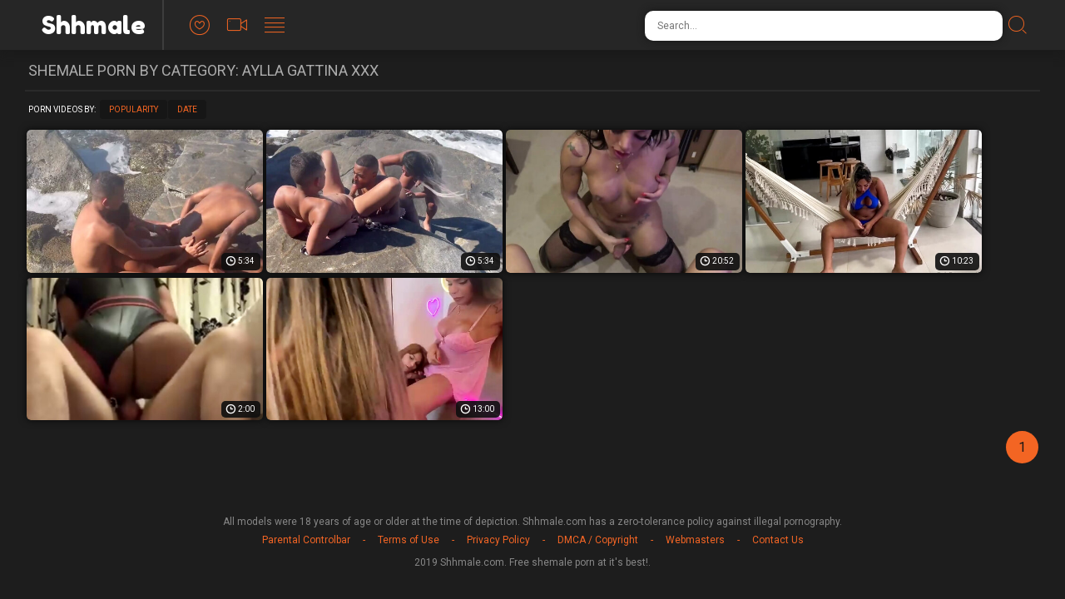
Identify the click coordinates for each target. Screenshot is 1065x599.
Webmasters (695, 540)
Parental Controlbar (306, 540)
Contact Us (778, 540)
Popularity (133, 109)
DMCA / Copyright (597, 540)
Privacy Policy (498, 540)
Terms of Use (408, 540)
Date (187, 109)
